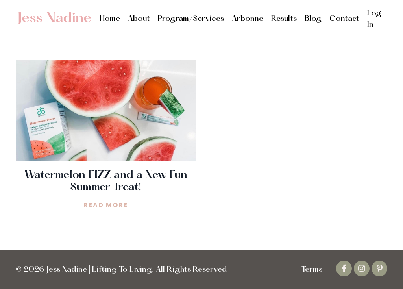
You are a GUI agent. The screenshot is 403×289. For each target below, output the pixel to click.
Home (110, 19)
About (139, 19)
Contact (344, 19)
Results (284, 19)
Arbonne (247, 19)
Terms (311, 270)
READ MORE (105, 204)
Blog (313, 19)
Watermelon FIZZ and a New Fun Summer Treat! (105, 181)
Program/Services (191, 19)
